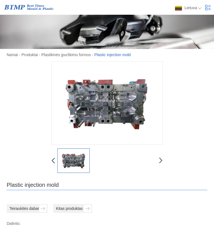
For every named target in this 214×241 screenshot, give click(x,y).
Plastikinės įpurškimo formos (66, 55)
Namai (12, 55)
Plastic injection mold (112, 55)
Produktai (29, 55)
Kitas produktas (73, 208)
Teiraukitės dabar (28, 208)
